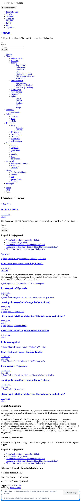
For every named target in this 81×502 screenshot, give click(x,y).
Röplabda (14, 148)
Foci (12, 152)
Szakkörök (10, 110)
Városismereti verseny (20, 163)
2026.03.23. (5, 321)
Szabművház (21, 83)
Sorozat (19, 101)
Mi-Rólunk (20, 78)
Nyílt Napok (21, 67)
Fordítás (14, 181)
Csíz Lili (4, 270)
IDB (17, 72)
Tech (13, 125)
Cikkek (9, 56)
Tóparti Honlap (12, 12)
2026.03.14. (5, 335)
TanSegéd (10, 183)
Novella (14, 174)
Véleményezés (16, 58)
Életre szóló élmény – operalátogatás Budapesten (25, 249)
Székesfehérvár (17, 81)
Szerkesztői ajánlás (18, 172)
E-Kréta (9, 14)
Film (17, 105)
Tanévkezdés (21, 65)
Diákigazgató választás (25, 76)
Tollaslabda (15, 159)
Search (3, 44)
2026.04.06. (5, 293)
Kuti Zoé (4, 309)
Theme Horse (15, 488)
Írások (8, 170)
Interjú (22, 297)
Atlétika (14, 154)
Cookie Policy (44, 498)
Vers (12, 177)
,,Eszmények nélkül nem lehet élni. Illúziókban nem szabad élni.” (32, 247)
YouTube (9, 21)
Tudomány (10, 123)
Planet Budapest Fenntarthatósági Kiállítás (22, 240)
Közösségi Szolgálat (24, 74)
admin (3, 217)
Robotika (19, 127)
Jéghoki (14, 145)
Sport (8, 143)
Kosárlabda (15, 150)
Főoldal (9, 54)
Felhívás (14, 168)
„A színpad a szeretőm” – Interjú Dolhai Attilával (25, 245)
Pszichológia (16, 134)
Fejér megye (16, 90)
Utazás (18, 98)
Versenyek (10, 161)
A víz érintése (9, 209)
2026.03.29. (5, 307)
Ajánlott (5, 254)
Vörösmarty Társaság (24, 87)
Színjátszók (15, 112)
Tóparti (14, 63)
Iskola (13, 121)
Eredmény (15, 165)
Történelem (15, 132)
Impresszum (11, 27)
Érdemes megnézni (10, 342)
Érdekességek (16, 141)
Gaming (19, 130)
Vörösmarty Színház (24, 85)
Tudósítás (14, 61)
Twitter (9, 25)
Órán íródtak (16, 179)
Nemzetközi (15, 94)
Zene (13, 119)
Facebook (10, 16)
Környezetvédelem (21, 259)
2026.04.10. (5, 268)
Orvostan (14, 136)
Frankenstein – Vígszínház (16, 242)
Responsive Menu (8, 7)
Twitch (8, 23)
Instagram (10, 18)
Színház (19, 103)
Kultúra (9, 114)
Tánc (13, 157)
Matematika (15, 139)
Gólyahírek (20, 69)
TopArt (5, 32)
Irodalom (14, 116)
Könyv (18, 107)
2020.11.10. (5, 215)
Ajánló (13, 96)
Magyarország (16, 92)
